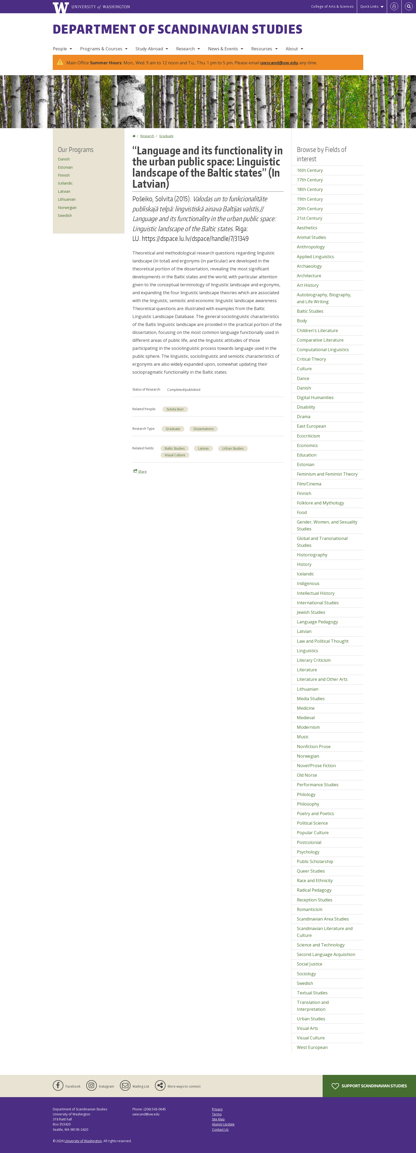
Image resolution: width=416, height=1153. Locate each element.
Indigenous (308, 583)
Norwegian (67, 207)
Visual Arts (307, 1028)
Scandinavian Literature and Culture (325, 932)
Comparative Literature (320, 340)
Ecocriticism (308, 436)
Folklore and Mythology (320, 503)
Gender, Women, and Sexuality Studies (327, 525)
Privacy (217, 1109)
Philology (306, 794)
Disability (306, 407)
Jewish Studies (311, 612)
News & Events (223, 49)
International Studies (318, 603)
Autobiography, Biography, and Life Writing (324, 298)
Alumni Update (223, 1124)
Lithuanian (67, 199)
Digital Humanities (315, 397)
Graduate (166, 136)
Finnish (64, 175)
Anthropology (311, 247)
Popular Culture (313, 832)
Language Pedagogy (317, 622)
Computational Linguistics (323, 349)
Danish (64, 159)
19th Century (310, 199)
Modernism (308, 727)
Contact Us (220, 1129)
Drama (303, 416)
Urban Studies (233, 448)
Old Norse (307, 775)
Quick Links (369, 6)
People (60, 49)
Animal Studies (311, 237)
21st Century (309, 218)
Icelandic (65, 183)
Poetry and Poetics (315, 813)
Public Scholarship (315, 861)
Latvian (203, 448)
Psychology (308, 852)
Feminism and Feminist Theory (327, 474)
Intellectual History (316, 593)
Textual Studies (312, 993)
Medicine (306, 708)
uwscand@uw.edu (279, 63)
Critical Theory (311, 359)
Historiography (312, 555)
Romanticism (309, 909)
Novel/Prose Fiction (316, 765)
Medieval (306, 718)
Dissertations (204, 429)
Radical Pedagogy (314, 890)
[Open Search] (409, 6)
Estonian (65, 167)
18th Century (310, 189)
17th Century (310, 180)
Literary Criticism (314, 660)
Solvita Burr (175, 409)
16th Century (310, 170)
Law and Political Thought (323, 641)
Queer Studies (311, 871)
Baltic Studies (175, 448)
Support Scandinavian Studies (369, 1086)
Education (307, 455)
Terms (217, 1114)
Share (140, 471)
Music (303, 737)
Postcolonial (309, 842)
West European (312, 1047)
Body (302, 321)
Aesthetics (307, 228)
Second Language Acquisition (326, 954)
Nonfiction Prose (314, 746)
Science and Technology (321, 945)
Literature (307, 670)
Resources (261, 49)
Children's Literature (317, 330)
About (292, 49)
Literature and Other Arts (322, 679)
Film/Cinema (309, 484)
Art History (308, 285)
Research (185, 49)
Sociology (306, 974)
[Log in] (394, 6)
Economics (307, 445)
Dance (303, 378)
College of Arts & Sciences (332, 6)
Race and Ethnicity (315, 880)
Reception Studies (314, 900)
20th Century (310, 209)
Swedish (65, 215)
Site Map (218, 1119)
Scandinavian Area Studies (323, 919)
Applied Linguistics (315, 257)
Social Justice (309, 964)
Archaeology (309, 266)
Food (302, 512)
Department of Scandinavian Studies (178, 29)
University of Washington (83, 1141)
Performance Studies (318, 785)
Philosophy (308, 804)
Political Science (312, 823)
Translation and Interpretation (313, 1005)
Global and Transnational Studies (322, 541)
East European (311, 426)
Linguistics (307, 651)
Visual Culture (175, 455)
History (304, 564)
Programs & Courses (101, 49)
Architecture (309, 276)
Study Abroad (149, 49)
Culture (304, 369)
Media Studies (311, 698)
